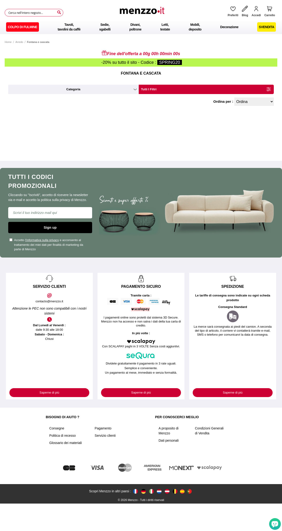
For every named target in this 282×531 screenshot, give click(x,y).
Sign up (50, 227)
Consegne (56, 428)
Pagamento (103, 428)
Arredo (19, 42)
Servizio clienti (105, 435)
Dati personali (168, 440)
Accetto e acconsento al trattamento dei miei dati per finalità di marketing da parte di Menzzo (46, 244)
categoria (73, 89)
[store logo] (143, 12)
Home (8, 42)
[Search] (59, 12)
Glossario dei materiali (65, 443)
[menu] (141, 27)
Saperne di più (49, 392)
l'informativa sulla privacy (42, 240)
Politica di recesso (62, 435)
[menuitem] (22, 27)
